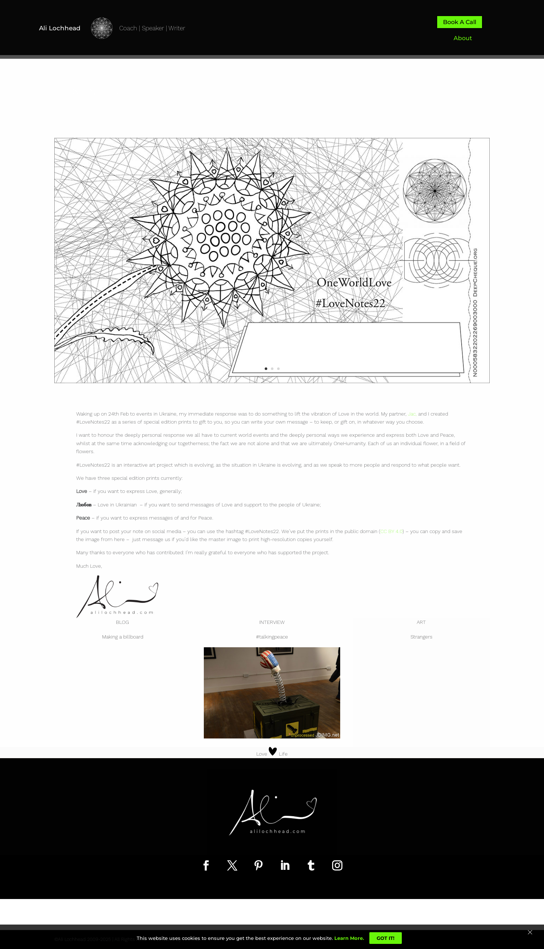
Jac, (412, 414)
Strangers (421, 637)
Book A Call (459, 22)
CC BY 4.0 (391, 531)
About (463, 38)
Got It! (386, 938)
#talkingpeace (272, 637)
